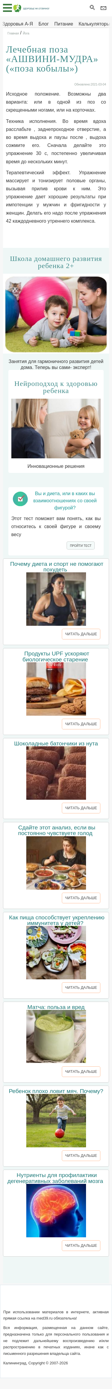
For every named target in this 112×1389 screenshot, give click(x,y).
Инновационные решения (56, 424)
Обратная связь (47, 1300)
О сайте (16, 1300)
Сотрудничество (87, 1300)
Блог (44, 23)
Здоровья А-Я (17, 23)
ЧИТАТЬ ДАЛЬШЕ (81, 634)
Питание (63, 23)
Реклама (55, 1307)
